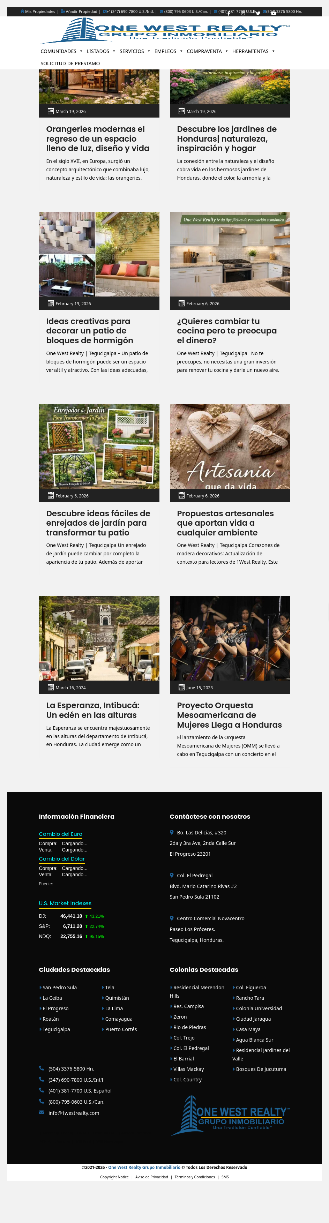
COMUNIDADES (62, 51)
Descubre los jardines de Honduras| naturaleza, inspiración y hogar (229, 139)
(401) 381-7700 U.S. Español (75, 1126)
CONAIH (82, 1168)
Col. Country (186, 1114)
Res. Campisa (187, 1041)
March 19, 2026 (71, 111)
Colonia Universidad (257, 1043)
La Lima (112, 1043)
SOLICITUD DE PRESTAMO (70, 63)
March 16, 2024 (71, 712)
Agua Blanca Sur (253, 1075)
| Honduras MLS (104, 1168)
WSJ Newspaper (110, 1176)
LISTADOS (101, 51)
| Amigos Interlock (134, 1168)
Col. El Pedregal (189, 1083)
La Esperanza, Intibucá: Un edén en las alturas (95, 734)
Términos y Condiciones (195, 1212)
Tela (108, 1022)
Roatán (49, 1054)
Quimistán (115, 1033)
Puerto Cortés (119, 1064)
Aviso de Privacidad (151, 1212)
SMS (225, 1212)
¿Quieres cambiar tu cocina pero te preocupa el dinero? (229, 343)
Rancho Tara (248, 1033)
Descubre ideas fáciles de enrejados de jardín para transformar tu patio (94, 541)
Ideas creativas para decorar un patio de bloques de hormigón (91, 343)
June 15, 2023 (200, 712)
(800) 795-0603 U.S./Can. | (185, 11)
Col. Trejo (182, 1073)
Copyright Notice (114, 1212)
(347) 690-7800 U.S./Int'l (71, 1115)
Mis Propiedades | (39, 11)
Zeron (178, 1052)
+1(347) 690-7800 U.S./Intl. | (130, 11)
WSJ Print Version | (57, 1176)
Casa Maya (246, 1064)
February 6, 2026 (203, 315)
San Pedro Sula (58, 1022)
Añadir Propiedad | (80, 11)
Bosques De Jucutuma (259, 1104)
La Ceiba (50, 1033)
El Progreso (54, 1043)
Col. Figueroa (249, 1022)
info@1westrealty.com (69, 1148)
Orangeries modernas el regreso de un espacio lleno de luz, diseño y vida (97, 144)
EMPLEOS (169, 51)
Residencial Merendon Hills (197, 1026)
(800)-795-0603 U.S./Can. (72, 1137)
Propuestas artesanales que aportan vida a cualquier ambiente (227, 536)
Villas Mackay (187, 1104)
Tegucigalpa (54, 1064)
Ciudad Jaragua (251, 1054)
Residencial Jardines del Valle (261, 1089)
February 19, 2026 (73, 315)
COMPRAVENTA (208, 51)
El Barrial (182, 1093)
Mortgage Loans (57, 1168)
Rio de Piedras (188, 1062)
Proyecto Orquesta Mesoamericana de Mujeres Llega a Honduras (218, 744)
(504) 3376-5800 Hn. (282, 11)
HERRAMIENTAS (254, 51)
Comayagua (117, 1054)
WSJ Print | (85, 1176)
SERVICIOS (135, 51)
